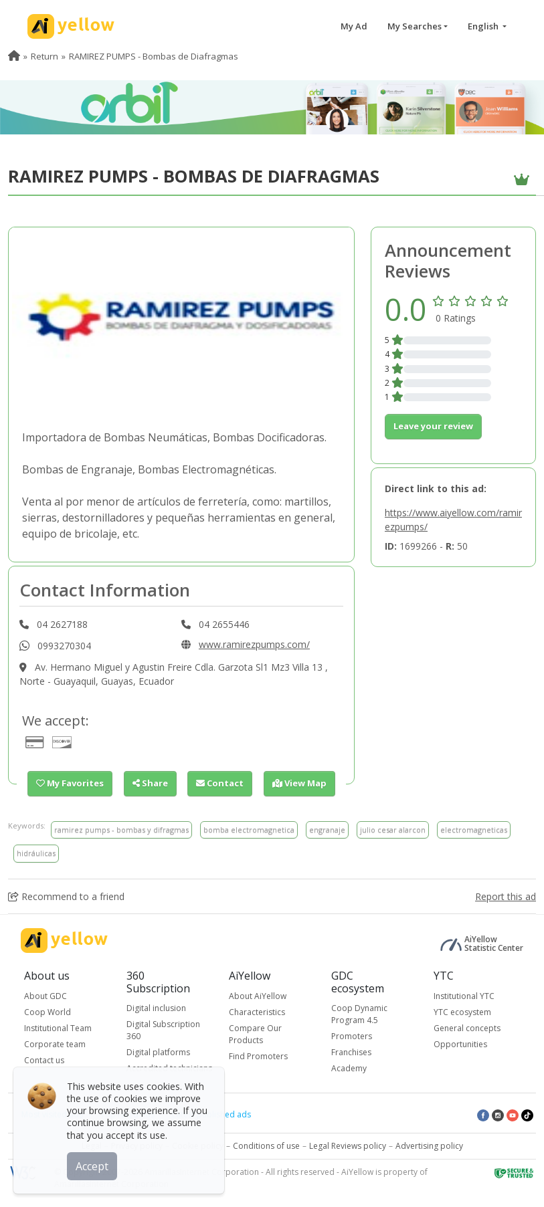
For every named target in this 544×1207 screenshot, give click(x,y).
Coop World (47, 1012)
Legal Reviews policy (347, 1145)
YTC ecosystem (462, 1012)
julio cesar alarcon (393, 830)
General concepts (467, 1028)
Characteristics (257, 1012)
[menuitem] (14, 56)
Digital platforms (158, 1052)
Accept (92, 1166)
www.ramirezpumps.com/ (254, 644)
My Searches (414, 26)
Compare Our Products (255, 1034)
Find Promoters (258, 1056)
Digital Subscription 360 (163, 1030)
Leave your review (433, 426)
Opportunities (460, 1044)
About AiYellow (257, 996)
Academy (349, 1068)
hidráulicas (36, 853)
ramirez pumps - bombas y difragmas (121, 830)
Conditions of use (266, 1145)
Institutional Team (58, 1028)
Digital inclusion (156, 1008)
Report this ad (505, 896)
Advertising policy (429, 1145)
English (484, 26)
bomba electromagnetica (248, 830)
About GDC (45, 996)
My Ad (354, 26)
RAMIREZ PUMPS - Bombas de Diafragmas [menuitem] (153, 56)
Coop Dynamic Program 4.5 (359, 1014)
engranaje (327, 830)
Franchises (351, 1052)
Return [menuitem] (44, 56)
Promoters (351, 1036)
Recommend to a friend (66, 896)
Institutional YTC (464, 996)
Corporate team (55, 1044)
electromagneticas (473, 830)
